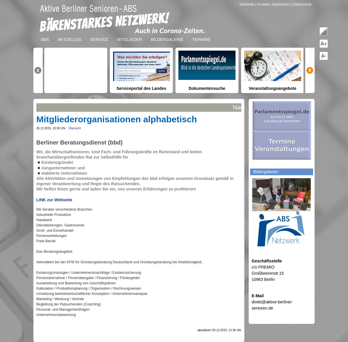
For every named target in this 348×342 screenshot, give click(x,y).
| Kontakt (262, 4)
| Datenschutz (301, 4)
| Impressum (279, 4)
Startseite (247, 4)
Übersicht (75, 128)
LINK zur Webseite (54, 199)
